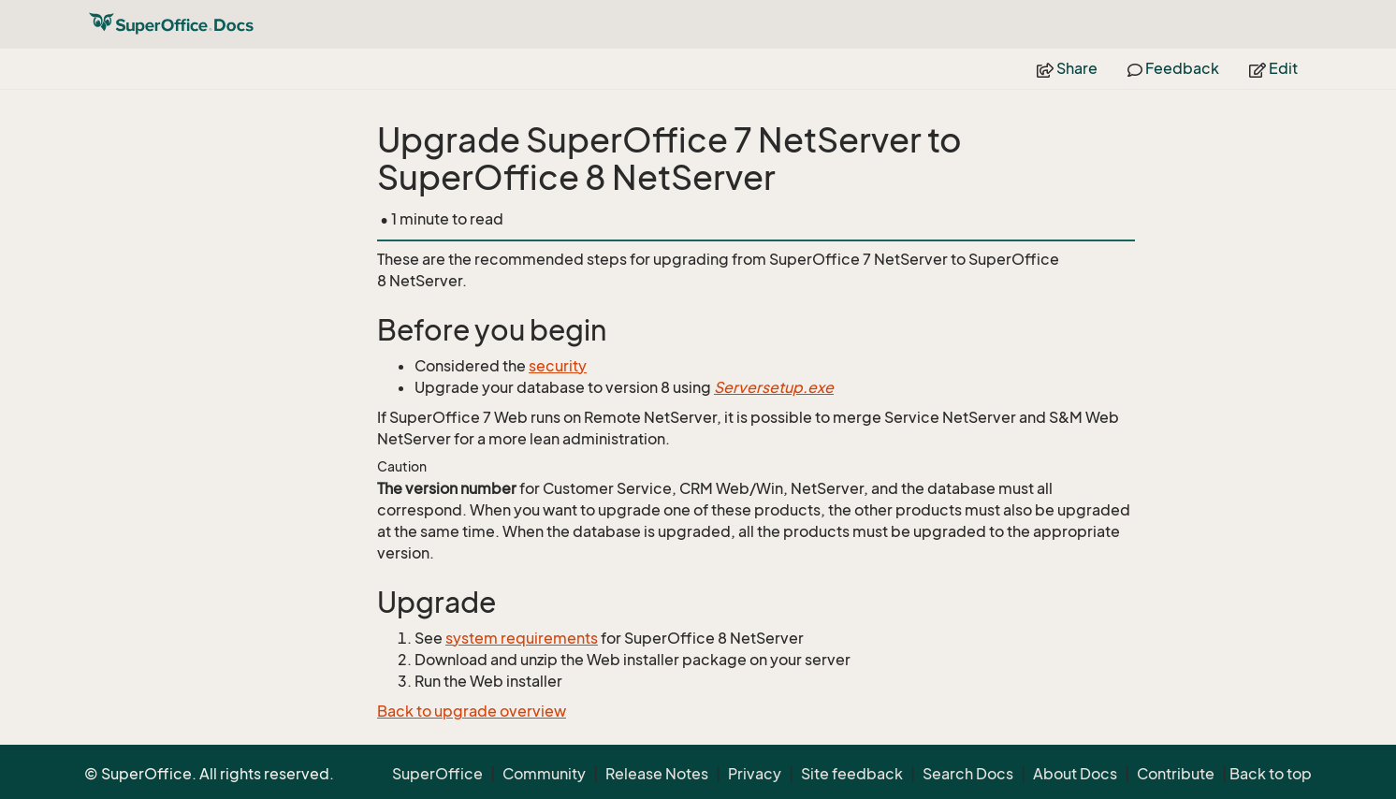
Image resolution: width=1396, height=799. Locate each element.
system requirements (521, 638)
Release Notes (656, 773)
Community (544, 773)
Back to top (1270, 773)
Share (1067, 68)
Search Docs (968, 773)
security (558, 365)
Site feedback (852, 773)
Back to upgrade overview (471, 711)
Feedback (1173, 68)
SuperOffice (437, 773)
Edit (1273, 68)
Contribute (1175, 773)
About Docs (1075, 773)
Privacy (754, 773)
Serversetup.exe (774, 387)
